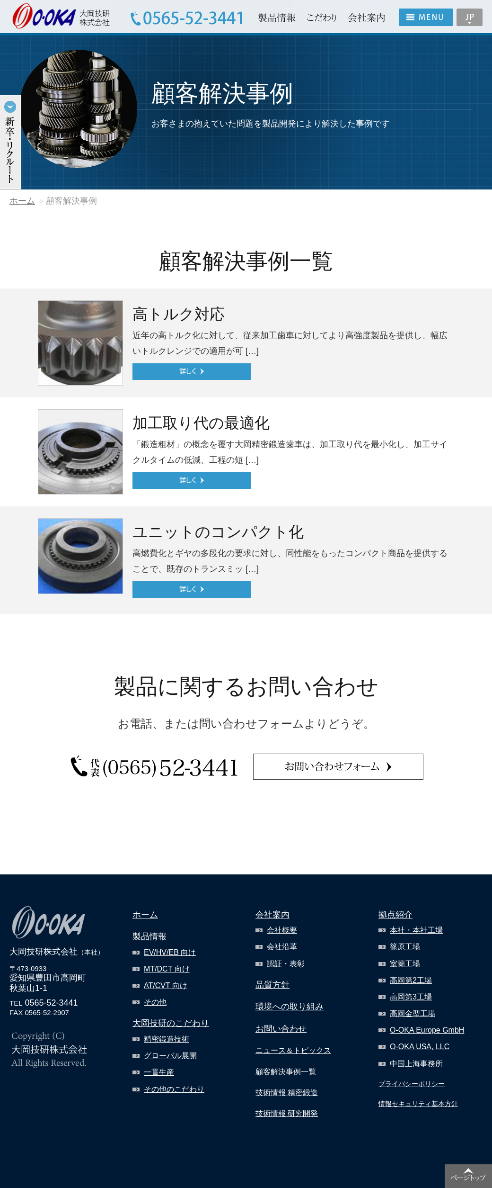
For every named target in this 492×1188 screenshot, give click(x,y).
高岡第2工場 (411, 980)
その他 (155, 1002)
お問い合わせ (281, 1029)
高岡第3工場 (411, 997)
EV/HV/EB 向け (170, 952)
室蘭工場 (405, 964)
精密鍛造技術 (166, 1039)
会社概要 (282, 930)
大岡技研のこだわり (170, 1023)
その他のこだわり (174, 1089)
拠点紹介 (395, 914)
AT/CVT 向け (165, 985)
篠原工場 (405, 947)
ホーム (22, 201)
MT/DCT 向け (167, 969)
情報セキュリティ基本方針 (418, 1103)
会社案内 (272, 914)
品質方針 (272, 985)
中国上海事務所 (416, 1064)
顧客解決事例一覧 (285, 1072)
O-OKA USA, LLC (419, 1047)
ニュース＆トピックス (293, 1050)
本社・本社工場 (416, 930)
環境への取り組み (289, 1006)
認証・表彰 (286, 964)
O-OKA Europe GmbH (427, 1030)
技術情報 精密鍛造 (286, 1093)
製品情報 (149, 936)
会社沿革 (282, 947)
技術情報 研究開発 (286, 1113)
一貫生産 (159, 1072)
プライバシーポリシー (411, 1084)
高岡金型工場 (412, 1013)
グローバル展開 (170, 1056)
